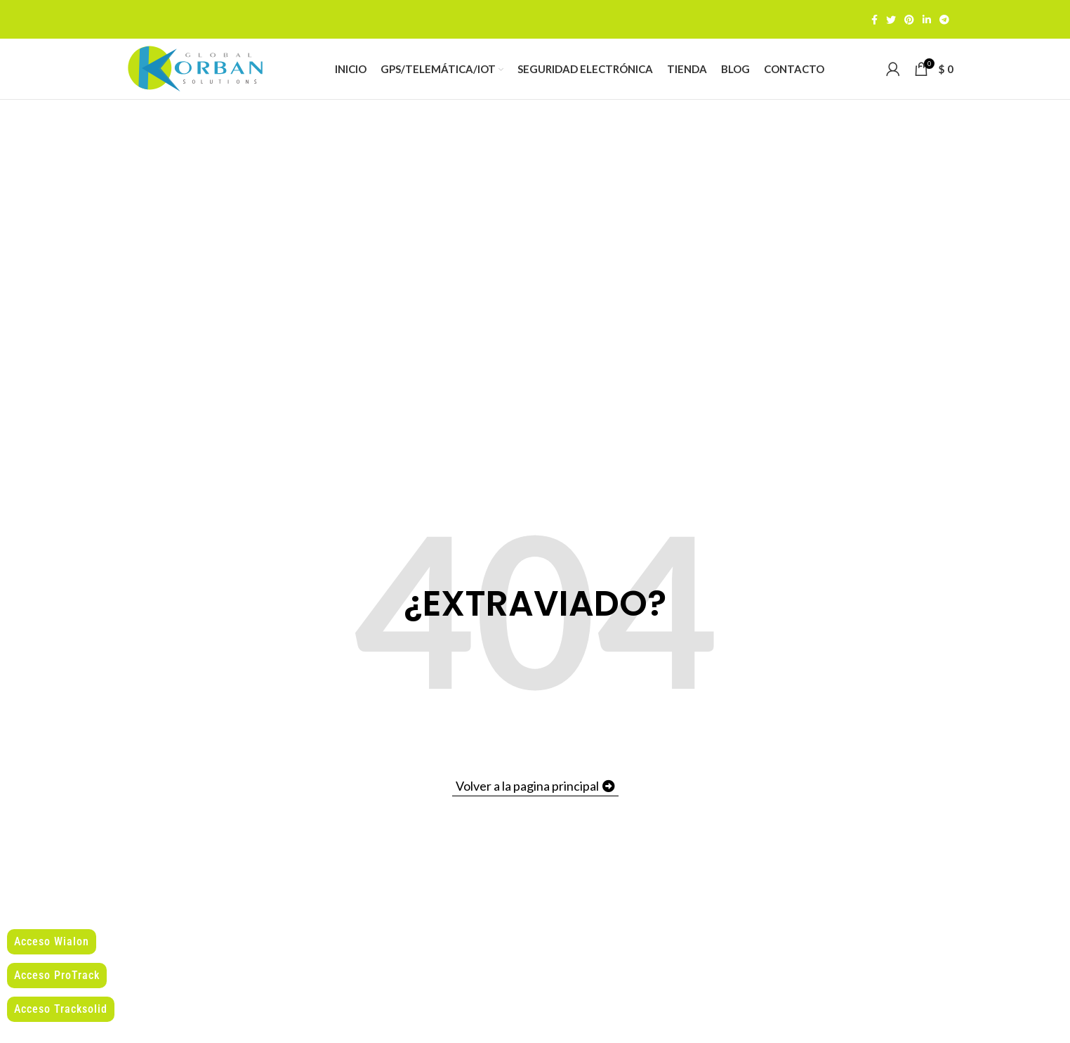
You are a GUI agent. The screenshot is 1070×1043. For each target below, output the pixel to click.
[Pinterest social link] (909, 20)
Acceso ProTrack (57, 975)
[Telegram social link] (944, 20)
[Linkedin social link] (926, 20)
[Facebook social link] (874, 20)
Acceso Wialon (51, 941)
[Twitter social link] (891, 20)
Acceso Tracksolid (60, 1009)
